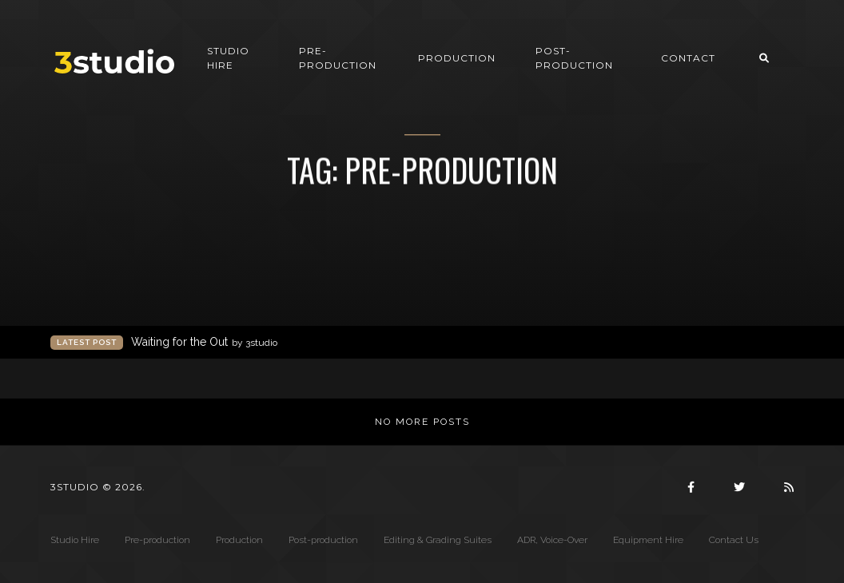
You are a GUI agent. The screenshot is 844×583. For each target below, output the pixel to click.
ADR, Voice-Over (552, 539)
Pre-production (337, 58)
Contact (688, 58)
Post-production (574, 58)
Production (457, 58)
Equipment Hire (648, 539)
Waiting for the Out (204, 342)
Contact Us (733, 539)
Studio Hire (228, 58)
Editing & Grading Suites (438, 539)
